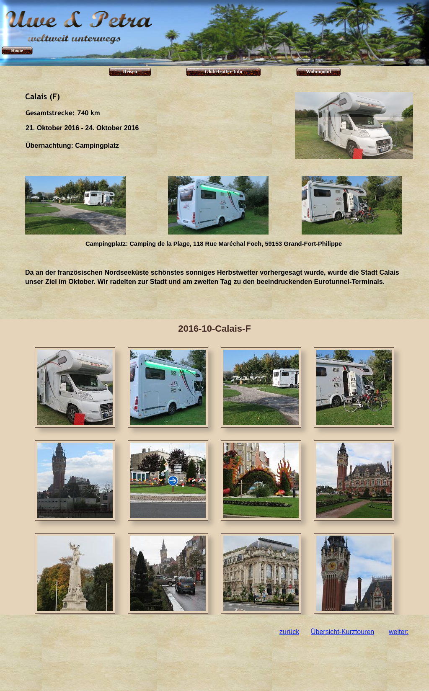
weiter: (398, 631)
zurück (289, 631)
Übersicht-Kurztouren (342, 631)
